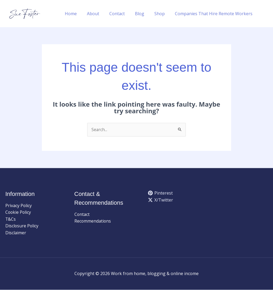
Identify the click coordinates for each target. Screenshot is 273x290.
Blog (143, 14)
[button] (265, 13)
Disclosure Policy (22, 226)
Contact (122, 14)
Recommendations (92, 221)
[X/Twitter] (160, 200)
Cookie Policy (18, 212)
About (100, 14)
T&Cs (10, 219)
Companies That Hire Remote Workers (214, 14)
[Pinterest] (160, 193)
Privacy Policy (18, 205)
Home (80, 14)
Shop (162, 14)
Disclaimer (15, 233)
